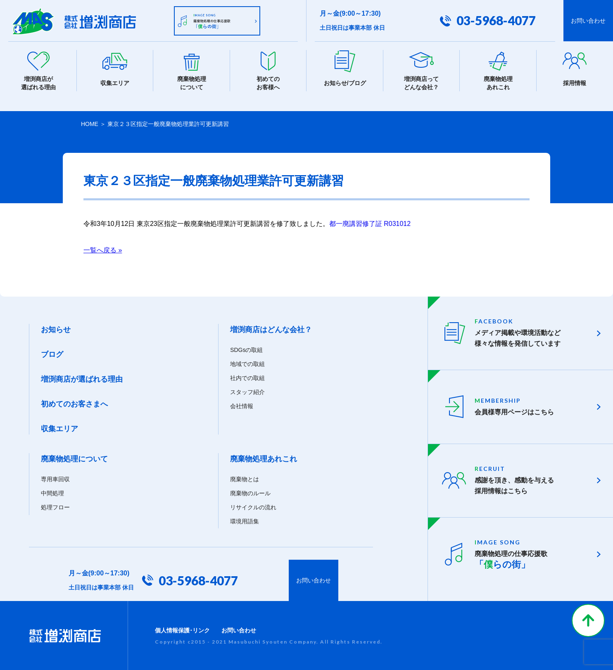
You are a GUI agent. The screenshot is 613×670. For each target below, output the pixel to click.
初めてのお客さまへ (74, 403)
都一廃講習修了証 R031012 (370, 223)
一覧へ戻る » (102, 249)
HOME (89, 124)
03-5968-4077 (496, 20)
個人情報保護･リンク (182, 630)
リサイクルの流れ (253, 507)
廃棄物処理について (74, 458)
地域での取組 (247, 363)
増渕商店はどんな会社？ (271, 329)
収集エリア (59, 428)
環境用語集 (244, 521)
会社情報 (241, 405)
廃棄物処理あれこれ (263, 458)
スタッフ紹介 (247, 391)
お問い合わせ (588, 20)
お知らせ (56, 329)
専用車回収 (55, 478)
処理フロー (55, 507)
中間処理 (52, 492)
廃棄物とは (244, 478)
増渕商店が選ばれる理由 (82, 379)
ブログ (52, 354)
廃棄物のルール (250, 492)
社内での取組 (247, 377)
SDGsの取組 (246, 349)
